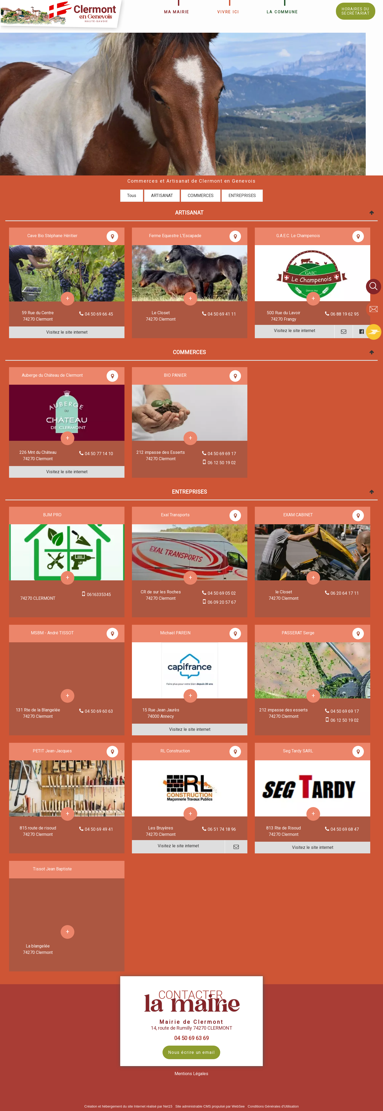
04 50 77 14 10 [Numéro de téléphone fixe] (99, 453)
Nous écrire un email (191, 1052)
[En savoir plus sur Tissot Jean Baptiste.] (67, 932)
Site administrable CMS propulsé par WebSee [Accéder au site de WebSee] (210, 1106)
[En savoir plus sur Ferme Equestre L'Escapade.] (190, 298)
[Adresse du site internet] (66, 332)
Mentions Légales (191, 1073)
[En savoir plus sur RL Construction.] (190, 814)
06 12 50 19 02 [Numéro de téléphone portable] (222, 462)
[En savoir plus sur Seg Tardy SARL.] (313, 814)
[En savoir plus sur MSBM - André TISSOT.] (67, 696)
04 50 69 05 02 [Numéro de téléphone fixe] (222, 593)
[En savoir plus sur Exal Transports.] (190, 578)
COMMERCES (201, 195)
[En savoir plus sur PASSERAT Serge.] (313, 696)
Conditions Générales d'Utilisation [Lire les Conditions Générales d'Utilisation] (273, 1106)
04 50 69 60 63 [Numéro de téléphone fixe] (99, 711)
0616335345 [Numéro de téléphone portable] (99, 594)
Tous (131, 195)
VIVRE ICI (228, 12)
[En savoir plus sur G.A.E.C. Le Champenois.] (313, 298)
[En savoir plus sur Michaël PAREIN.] (190, 696)
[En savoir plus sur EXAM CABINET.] (313, 578)
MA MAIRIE (176, 12)
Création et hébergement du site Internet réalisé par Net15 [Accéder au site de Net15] (128, 1106)
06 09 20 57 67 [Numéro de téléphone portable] (222, 602)
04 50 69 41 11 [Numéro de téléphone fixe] (222, 314)
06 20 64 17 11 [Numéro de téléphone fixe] (345, 593)
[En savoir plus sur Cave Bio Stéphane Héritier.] (67, 298)
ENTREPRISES (242, 195)
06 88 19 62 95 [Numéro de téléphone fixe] (345, 314)
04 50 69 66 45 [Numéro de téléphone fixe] (99, 314)
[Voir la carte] (112, 236)
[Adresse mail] (343, 331)
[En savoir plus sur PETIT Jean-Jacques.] (67, 814)
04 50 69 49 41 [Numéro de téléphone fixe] (99, 829)
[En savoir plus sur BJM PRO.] (67, 578)
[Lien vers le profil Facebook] (361, 331)
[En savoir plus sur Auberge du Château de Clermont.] (67, 438)
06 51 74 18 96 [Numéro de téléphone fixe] (222, 829)
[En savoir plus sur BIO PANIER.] (190, 438)
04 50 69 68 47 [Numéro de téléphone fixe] (345, 829)
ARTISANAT (162, 195)
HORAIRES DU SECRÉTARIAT (356, 11)
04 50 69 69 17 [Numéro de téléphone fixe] (222, 453)
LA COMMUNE (282, 12)
